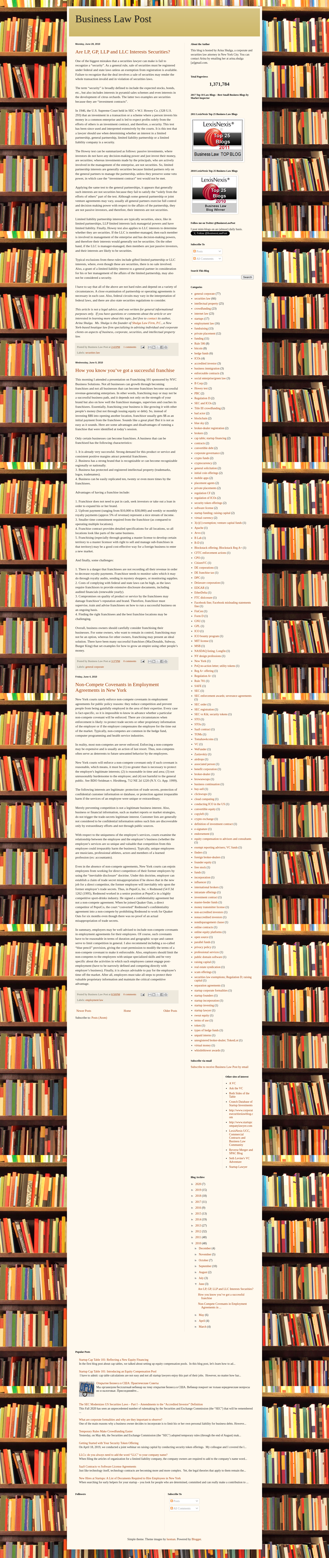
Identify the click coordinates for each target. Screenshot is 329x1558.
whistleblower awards (207, 1050)
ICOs (198, 358)
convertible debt (204, 448)
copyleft (199, 814)
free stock (200, 867)
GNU (198, 621)
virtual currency (204, 517)
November (205, 1254)
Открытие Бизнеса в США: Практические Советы (127, 1383)
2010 (198, 1243)
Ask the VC (236, 1088)
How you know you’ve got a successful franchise (125, 370)
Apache (199, 527)
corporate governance (207, 453)
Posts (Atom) (99, 1017)
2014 (198, 1219)
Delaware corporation (207, 582)
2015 (198, 1213)
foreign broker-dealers (208, 857)
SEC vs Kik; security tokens (211, 714)
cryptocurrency (203, 463)
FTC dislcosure (204, 597)
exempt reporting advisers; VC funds (216, 847)
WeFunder (201, 749)
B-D (197, 542)
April (202, 1320)
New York (200, 661)
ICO (197, 631)
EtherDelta (201, 592)
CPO (197, 557)
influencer (200, 882)
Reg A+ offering (204, 671)
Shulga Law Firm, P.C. (147, 323)
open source (202, 937)
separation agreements (208, 985)
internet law (201, 313)
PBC (197, 393)
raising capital (203, 962)
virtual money (203, 1045)
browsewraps (202, 779)
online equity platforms (208, 932)
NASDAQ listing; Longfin (210, 651)
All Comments (203, 258)
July (201, 1278)
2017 (198, 1201)
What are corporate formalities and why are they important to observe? (120, 1419)
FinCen (199, 611)
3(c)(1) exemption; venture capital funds (218, 522)
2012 (198, 1231)
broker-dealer (202, 774)
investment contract (206, 897)
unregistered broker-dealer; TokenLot (216, 1040)
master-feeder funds (206, 902)
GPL (197, 626)
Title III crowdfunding (208, 408)
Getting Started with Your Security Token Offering (109, 1443)
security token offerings (208, 503)
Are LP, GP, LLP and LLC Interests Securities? (122, 51)
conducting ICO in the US (210, 804)
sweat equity (202, 1015)
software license (204, 508)
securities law (92, 352)
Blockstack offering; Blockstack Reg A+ (218, 547)
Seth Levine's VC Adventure (239, 1160)
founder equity (203, 862)
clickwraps (201, 794)
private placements (206, 488)
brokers (199, 433)
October (204, 1260)
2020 (198, 1184)
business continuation (207, 784)
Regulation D (202, 398)
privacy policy (203, 947)
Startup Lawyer (238, 1166)
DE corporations (204, 567)
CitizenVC (201, 562)
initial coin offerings (206, 473)
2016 (198, 1207)
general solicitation (206, 468)
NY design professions (208, 656)
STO (197, 719)
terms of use (202, 1020)
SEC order (201, 704)
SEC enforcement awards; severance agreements (223, 695)
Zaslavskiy (201, 754)
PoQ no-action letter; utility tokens (215, 665)
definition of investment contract (214, 824)
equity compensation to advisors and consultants (223, 838)
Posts (198, 251)
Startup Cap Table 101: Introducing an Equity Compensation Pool (118, 1371)
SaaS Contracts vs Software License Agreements (107, 1466)
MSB (198, 646)
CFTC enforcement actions (210, 552)
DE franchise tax (204, 572)
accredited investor (206, 363)
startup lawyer (203, 1010)
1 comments (129, 347)
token (198, 1025)
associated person (205, 764)
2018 (198, 1195)
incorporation (202, 877)
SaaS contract (203, 729)
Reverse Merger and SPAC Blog (241, 1151)
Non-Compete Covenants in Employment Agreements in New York (117, 687)
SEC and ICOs (203, 403)
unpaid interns (203, 1035)
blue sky (199, 423)
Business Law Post (113, 18)
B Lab (198, 538)
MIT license (202, 641)
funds (198, 872)
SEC (197, 690)
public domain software (208, 957)
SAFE (198, 686)
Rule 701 (200, 681)
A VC (232, 1083)
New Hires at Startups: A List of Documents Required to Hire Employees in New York (130, 1478)
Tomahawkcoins (204, 739)
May (202, 1315)
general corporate (94, 666)
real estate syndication (208, 967)
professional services (207, 952)
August (203, 1272)
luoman (171, 1539)
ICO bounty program (207, 636)
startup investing (204, 1005)
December (205, 1248)
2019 (198, 1189)
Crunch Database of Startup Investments (241, 1103)
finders (199, 852)
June (202, 1284)
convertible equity (205, 809)
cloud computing (204, 799)
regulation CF (203, 493)
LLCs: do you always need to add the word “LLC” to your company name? (123, 1454)
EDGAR (200, 587)
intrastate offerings (206, 892)
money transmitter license (210, 907)
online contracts (204, 927)
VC (196, 744)
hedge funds (202, 353)
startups (199, 318)
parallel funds (203, 942)
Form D (199, 616)
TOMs (198, 734)
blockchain (201, 418)
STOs (198, 724)
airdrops (199, 759)
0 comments (129, 661)
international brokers (207, 887)
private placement (205, 333)
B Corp (199, 383)
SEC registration (204, 709)
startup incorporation (207, 1000)
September (205, 1266)
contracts (200, 443)
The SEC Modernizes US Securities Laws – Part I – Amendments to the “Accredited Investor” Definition (141, 1404)
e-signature (201, 829)
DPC (197, 577)
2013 (198, 1225)
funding (199, 338)
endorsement (202, 833)
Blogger (196, 1539)
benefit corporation (206, 769)
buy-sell (199, 789)
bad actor (200, 413)
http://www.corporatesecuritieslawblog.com (241, 1114)
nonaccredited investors (208, 917)
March (203, 1326)
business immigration (207, 368)
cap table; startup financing (210, 438)
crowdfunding (203, 308)
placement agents (205, 483)
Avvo (198, 532)
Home (127, 1010)
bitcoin (199, 348)
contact (152, 318)
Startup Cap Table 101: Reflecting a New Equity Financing (114, 1359)
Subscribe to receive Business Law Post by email (219, 1067)
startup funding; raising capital (212, 513)
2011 (198, 1237)
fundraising (201, 328)
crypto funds (202, 458)
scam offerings (203, 972)
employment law (94, 1000)
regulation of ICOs (206, 498)
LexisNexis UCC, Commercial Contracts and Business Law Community (239, 1137)
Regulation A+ (203, 676)
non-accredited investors (209, 912)
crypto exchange (204, 819)
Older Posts (170, 1010)
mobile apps (202, 478)
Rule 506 (200, 343)
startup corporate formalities (211, 990)
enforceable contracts (207, 373)
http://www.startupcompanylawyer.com (240, 1124)
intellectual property (206, 303)
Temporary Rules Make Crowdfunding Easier (106, 1431)
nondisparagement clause (209, 922)
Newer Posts (83, 1010)
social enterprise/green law (210, 378)
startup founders (204, 995)
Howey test (201, 388)
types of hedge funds (207, 1030)
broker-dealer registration (209, 428)
